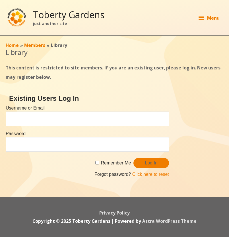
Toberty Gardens (68, 15)
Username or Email (25, 108)
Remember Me (116, 162)
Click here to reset (150, 174)
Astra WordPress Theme (169, 221)
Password (16, 133)
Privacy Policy (114, 213)
